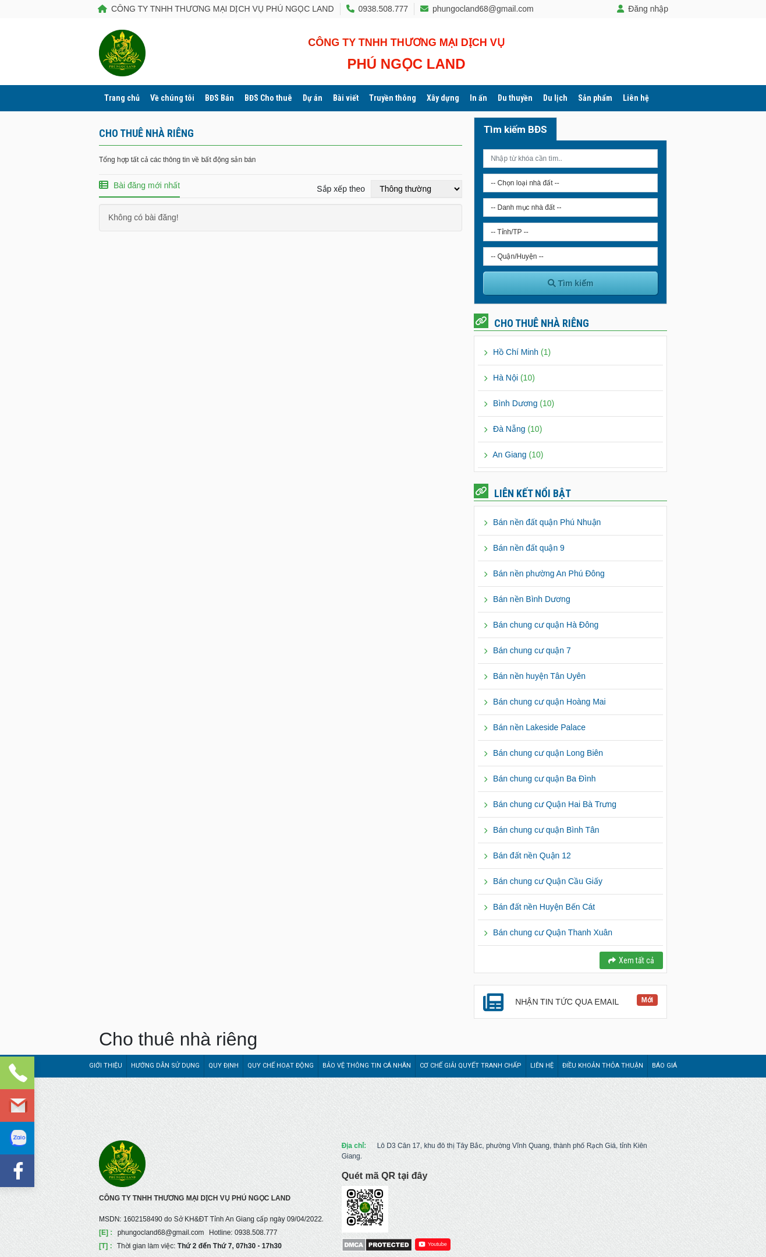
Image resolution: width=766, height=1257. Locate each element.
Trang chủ (122, 98)
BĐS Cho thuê (268, 98)
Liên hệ (636, 98)
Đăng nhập (642, 8)
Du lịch (555, 98)
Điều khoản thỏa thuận (602, 1065)
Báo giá (664, 1065)
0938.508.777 (377, 8)
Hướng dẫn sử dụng (165, 1065)
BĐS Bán (219, 98)
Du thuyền (515, 98)
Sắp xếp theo (341, 188)
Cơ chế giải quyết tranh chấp (471, 1065)
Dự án (312, 98)
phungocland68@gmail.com (477, 8)
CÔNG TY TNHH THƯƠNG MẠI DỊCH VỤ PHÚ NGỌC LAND (216, 8)
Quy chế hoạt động (280, 1065)
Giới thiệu (105, 1065)
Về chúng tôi (172, 98)
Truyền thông (392, 98)
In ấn (478, 98)
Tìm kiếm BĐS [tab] (515, 129)
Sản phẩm (595, 98)
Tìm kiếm (571, 283)
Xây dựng (443, 98)
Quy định (223, 1065)
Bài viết (346, 98)
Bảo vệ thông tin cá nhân (366, 1065)
